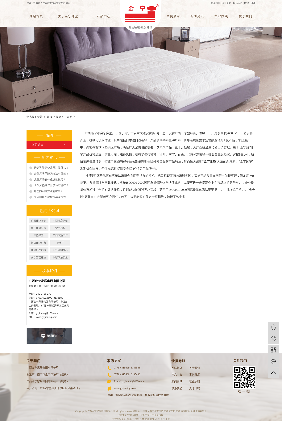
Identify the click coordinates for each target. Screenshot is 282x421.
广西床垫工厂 (60, 235)
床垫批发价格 (38, 250)
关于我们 (194, 367)
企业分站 (226, 3)
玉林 (167, 419)
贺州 (152, 419)
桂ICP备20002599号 (128, 415)
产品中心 (104, 16)
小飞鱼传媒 (157, 415)
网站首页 (36, 16)
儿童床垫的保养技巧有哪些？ (51, 185)
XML (253, 3)
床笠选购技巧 (60, 250)
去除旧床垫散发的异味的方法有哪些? (51, 197)
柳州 (137, 419)
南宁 (131, 419)
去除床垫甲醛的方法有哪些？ (51, 173)
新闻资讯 (197, 16)
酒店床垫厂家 (38, 242)
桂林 (142, 419)
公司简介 (37, 144)
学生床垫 (60, 227)
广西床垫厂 (169, 411)
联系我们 (245, 16)
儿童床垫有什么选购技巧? (49, 179)
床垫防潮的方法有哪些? (48, 191)
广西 (126, 419)
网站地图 (237, 3)
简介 (58, 116)
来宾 (157, 419)
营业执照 (221, 16)
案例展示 (173, 16)
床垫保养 (39, 235)
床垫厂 (60, 242)
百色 (162, 419)
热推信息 (215, 3)
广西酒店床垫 (60, 220)
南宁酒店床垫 (38, 257)
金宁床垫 (158, 411)
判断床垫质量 (60, 257)
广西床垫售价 (38, 220)
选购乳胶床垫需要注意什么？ (51, 167)
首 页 (50, 116)
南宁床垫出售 (38, 227)
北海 (147, 419)
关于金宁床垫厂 (70, 16)
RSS (246, 3)
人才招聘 (194, 388)
